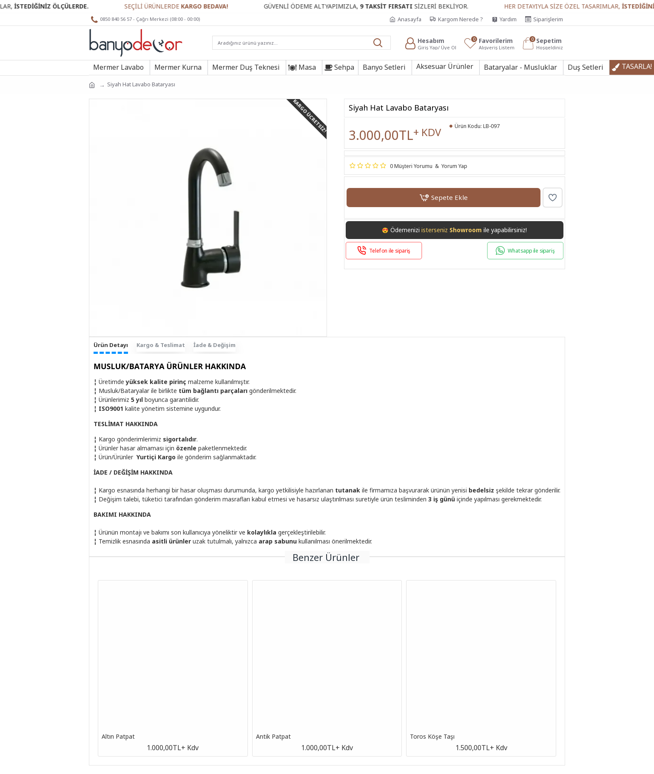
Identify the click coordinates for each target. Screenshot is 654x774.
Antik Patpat (273, 736)
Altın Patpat (118, 736)
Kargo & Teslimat (160, 345)
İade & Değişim (214, 345)
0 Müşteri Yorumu (411, 166)
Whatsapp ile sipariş (531, 250)
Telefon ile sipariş (389, 250)
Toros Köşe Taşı (432, 736)
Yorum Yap (454, 166)
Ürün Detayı (111, 345)
